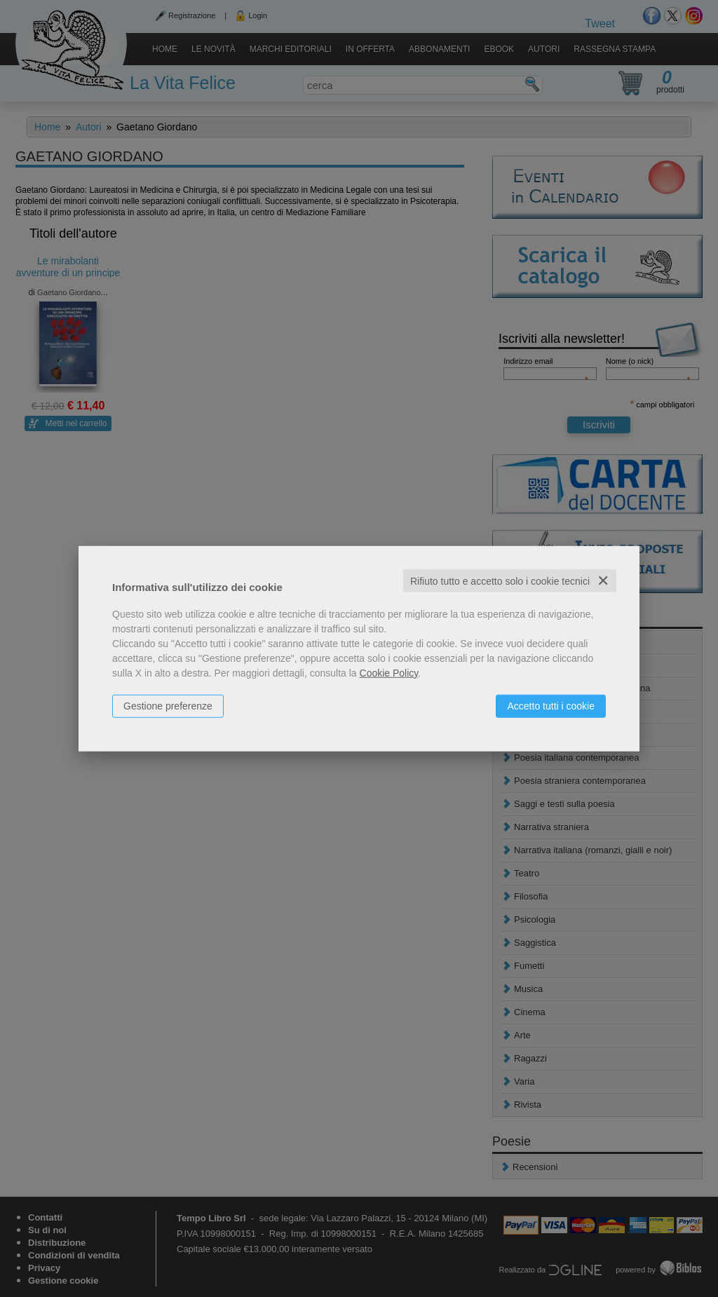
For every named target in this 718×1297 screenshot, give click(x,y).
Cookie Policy (389, 672)
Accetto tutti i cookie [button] (551, 705)
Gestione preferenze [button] (167, 705)
